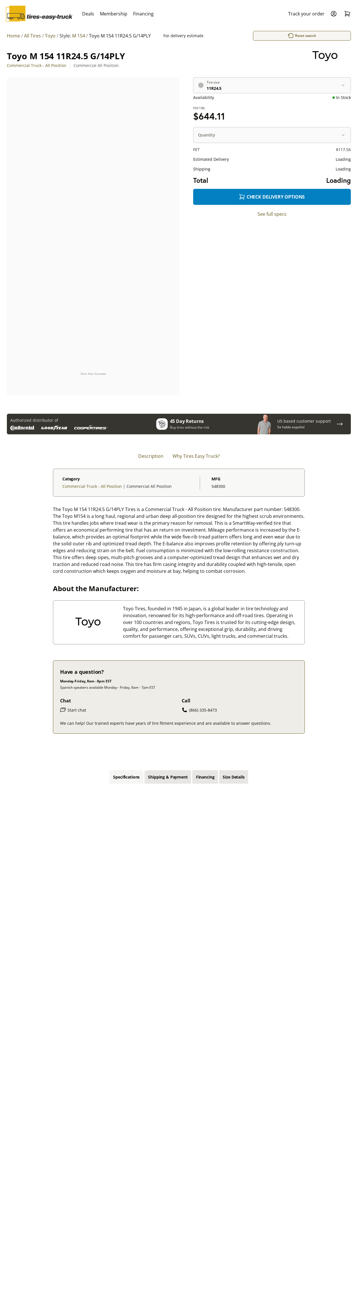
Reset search (286, 36)
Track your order (306, 14)
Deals (88, 14)
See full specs (272, 214)
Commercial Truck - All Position (36, 65)
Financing (143, 14)
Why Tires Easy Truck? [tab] (196, 456)
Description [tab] (150, 456)
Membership (113, 14)
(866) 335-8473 (199, 710)
